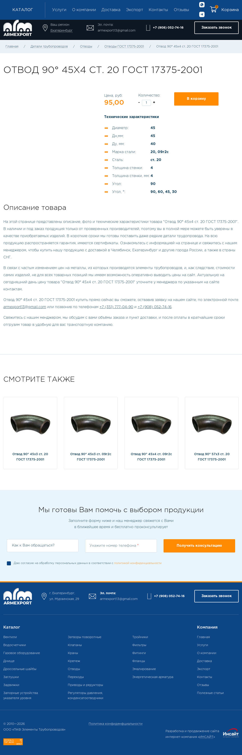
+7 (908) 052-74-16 (168, 27)
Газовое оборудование (21, 653)
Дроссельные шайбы (19, 669)
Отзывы (181, 10)
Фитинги (139, 653)
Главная (12, 46)
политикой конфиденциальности (138, 563)
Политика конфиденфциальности (115, 724)
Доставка (110, 10)
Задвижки (11, 685)
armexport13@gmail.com (116, 30)
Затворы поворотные (84, 637)
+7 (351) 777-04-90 (116, 307)
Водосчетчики (14, 645)
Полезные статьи (210, 693)
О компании (84, 10)
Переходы (76, 677)
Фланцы (138, 661)
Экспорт (134, 10)
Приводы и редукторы (85, 685)
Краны (73, 653)
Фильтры (139, 645)
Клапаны (75, 645)
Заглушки (11, 677)
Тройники (140, 637)
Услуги (59, 10)
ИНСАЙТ (206, 737)
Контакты (158, 10)
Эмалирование (144, 669)
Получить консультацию (199, 545)
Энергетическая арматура (152, 677)
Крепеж (74, 661)
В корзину (196, 98)
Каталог (22, 10)
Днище (8, 661)
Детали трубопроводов (49, 46)
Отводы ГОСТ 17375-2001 (124, 46)
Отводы (86, 46)
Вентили (10, 637)
